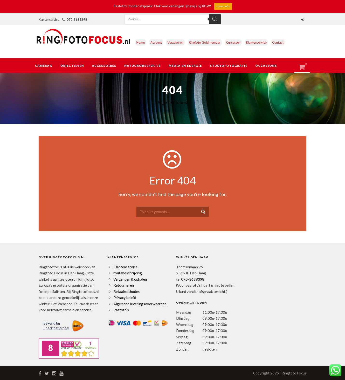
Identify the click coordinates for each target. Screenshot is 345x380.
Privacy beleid (124, 297)
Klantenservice (256, 42)
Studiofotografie (228, 65)
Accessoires (104, 65)
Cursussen (233, 42)
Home (140, 42)
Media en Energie (185, 65)
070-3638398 (77, 19)
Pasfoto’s (121, 310)
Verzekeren (175, 42)
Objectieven (72, 65)
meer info (223, 6)
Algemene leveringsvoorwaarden (139, 304)
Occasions (266, 65)
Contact (277, 42)
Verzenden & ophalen (130, 279)
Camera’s (43, 65)
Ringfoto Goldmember (205, 42)
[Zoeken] (215, 19)
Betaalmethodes (126, 291)
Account (156, 42)
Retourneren (123, 285)
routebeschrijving (127, 273)
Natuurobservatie (142, 65)
